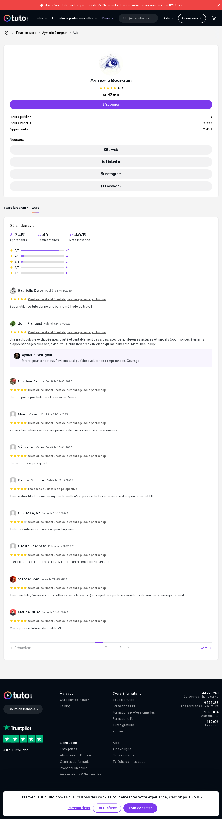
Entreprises (68, 749)
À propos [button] (66, 693)
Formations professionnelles (134, 712)
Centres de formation (75, 761)
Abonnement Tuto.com (76, 755)
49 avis (114, 94)
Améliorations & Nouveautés (80, 774)
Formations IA (123, 718)
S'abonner (111, 104)
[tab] (15, 208)
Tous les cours (15, 208)
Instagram (111, 174)
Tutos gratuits (123, 725)
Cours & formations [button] (127, 693)
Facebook (111, 186)
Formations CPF (124, 706)
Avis (35, 208)
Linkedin (111, 162)
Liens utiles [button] (68, 743)
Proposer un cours (73, 768)
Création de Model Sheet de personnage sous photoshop (67, 299)
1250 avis (21, 750)
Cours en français (24, 709)
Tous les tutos (26, 33)
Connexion (192, 18)
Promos (107, 18)
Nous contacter (124, 755)
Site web (111, 150)
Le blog (65, 706)
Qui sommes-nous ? (74, 700)
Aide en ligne (122, 749)
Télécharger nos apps (129, 761)
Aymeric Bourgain (54, 33)
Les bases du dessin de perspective (52, 489)
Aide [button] (116, 743)
